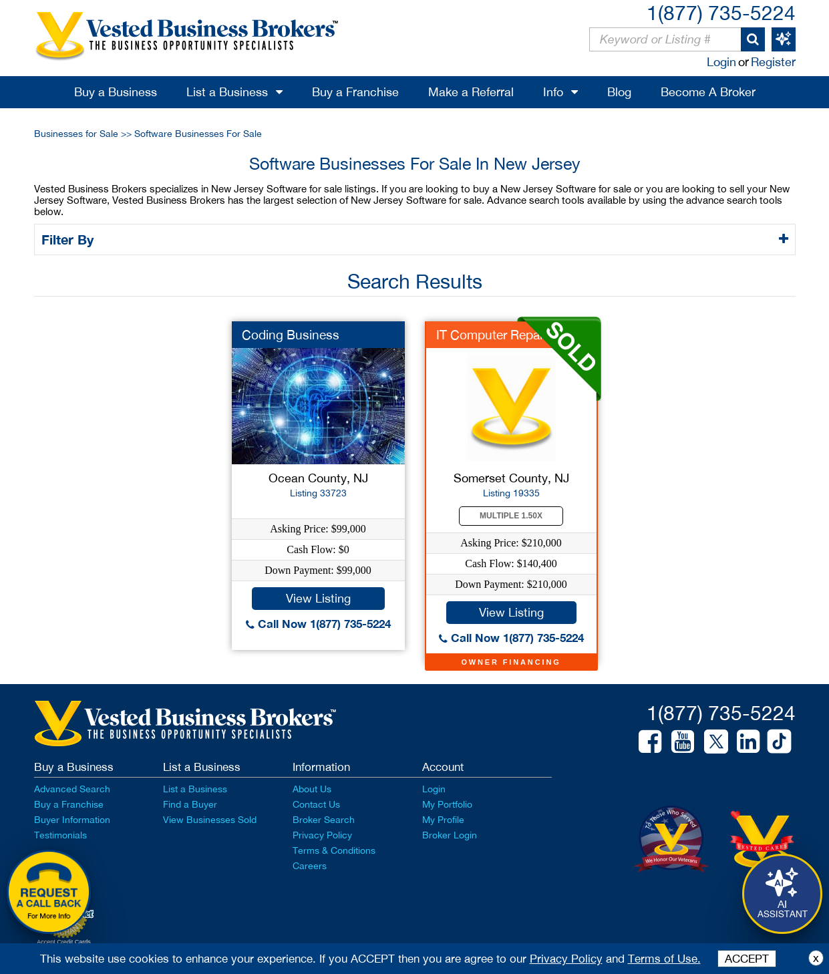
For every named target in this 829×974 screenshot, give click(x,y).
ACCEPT (747, 958)
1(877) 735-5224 (721, 12)
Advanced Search (72, 789)
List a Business (227, 92)
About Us (312, 789)
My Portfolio (447, 804)
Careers (310, 865)
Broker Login (449, 835)
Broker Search (324, 819)
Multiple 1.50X (511, 515)
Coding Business (290, 334)
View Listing (318, 598)
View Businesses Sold (210, 819)
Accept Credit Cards (64, 942)
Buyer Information (72, 819)
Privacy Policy (322, 835)
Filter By (69, 239)
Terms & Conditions (334, 850)
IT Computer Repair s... (501, 334)
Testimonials (60, 835)
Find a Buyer (190, 804)
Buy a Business (115, 92)
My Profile (443, 819)
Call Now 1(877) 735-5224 (318, 624)
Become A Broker (708, 92)
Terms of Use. (664, 958)
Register (773, 62)
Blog (619, 92)
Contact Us (316, 804)
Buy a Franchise (355, 92)
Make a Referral (471, 92)
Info (553, 92)
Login (721, 62)
